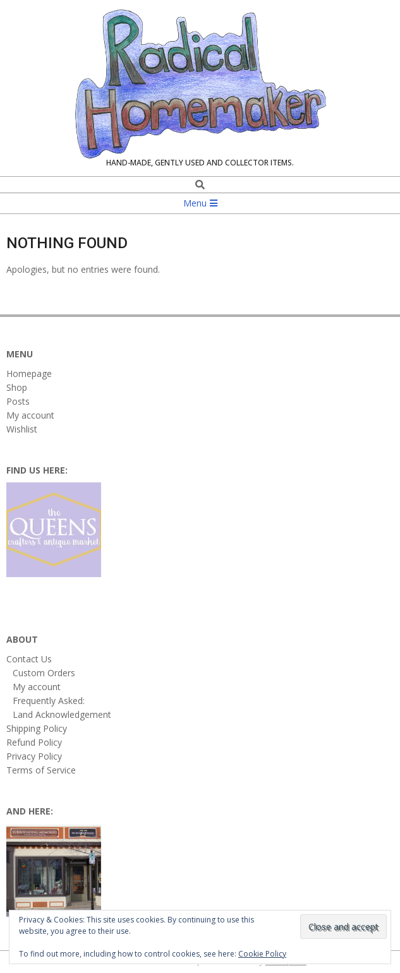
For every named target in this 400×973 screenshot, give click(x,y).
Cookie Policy (262, 953)
